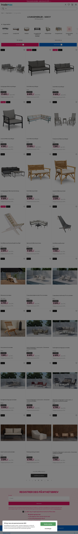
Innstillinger (48, 528)
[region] (29, 526)
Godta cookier (48, 524)
